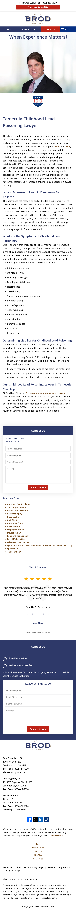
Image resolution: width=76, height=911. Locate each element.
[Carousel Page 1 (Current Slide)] (27, 614)
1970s (56, 146)
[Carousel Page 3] (38, 614)
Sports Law (12, 548)
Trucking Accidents (16, 507)
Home (8, 29)
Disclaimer (38, 851)
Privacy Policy (38, 847)
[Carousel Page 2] (32, 614)
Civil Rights (12, 520)
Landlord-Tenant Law (17, 536)
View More (38, 623)
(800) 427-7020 (21, 768)
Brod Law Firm (47, 906)
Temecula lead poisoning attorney (45, 393)
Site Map (38, 855)
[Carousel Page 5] (49, 614)
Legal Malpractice (16, 539)
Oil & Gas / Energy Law (18, 542)
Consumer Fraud (15, 523)
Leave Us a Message (38, 683)
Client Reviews (38, 567)
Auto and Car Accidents (18, 504)
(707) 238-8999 (18, 809)
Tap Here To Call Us (38, 7)
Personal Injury (14, 513)
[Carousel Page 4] (43, 614)
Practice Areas (12, 498)
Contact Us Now (38, 487)
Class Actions (13, 526)
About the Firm (28, 29)
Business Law (13, 517)
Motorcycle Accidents (17, 510)
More (67, 29)
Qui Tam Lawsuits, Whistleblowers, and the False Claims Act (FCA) (39, 545)
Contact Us (50, 29)
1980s (67, 146)
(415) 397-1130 (18, 772)
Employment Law (15, 529)
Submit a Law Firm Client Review (38, 633)
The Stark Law (14, 551)
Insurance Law (14, 532)
